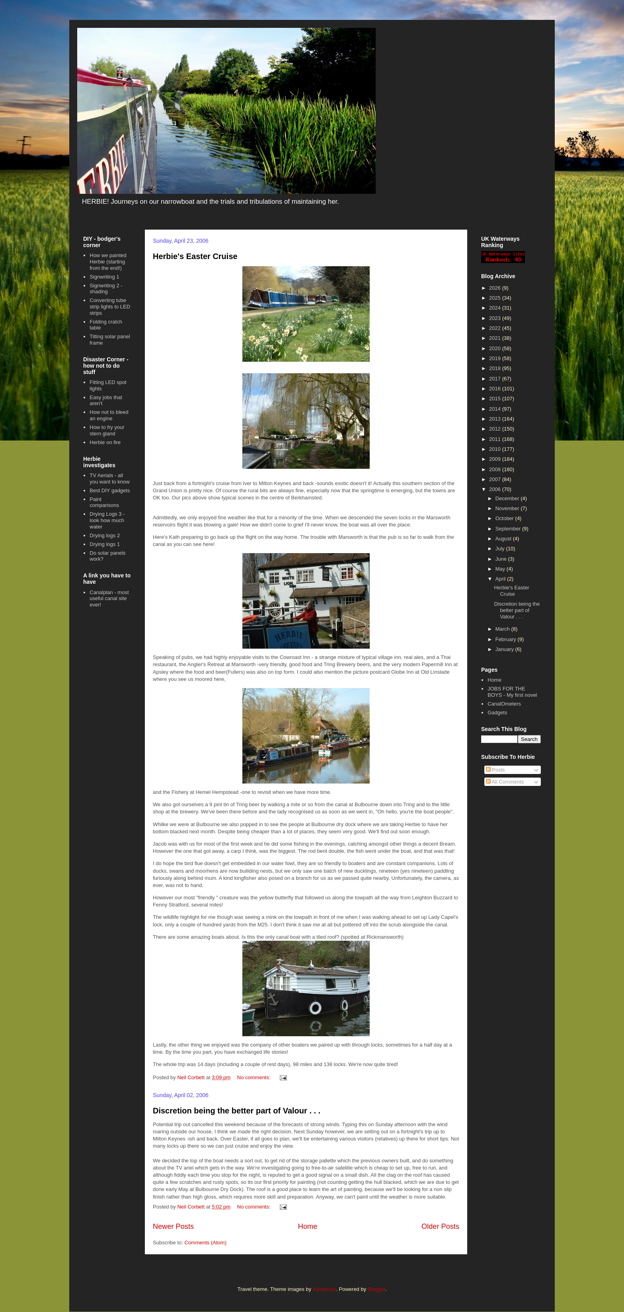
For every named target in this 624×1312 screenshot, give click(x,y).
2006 (495, 489)
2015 (495, 399)
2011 (495, 439)
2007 (495, 479)
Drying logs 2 (105, 535)
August (504, 539)
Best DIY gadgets (110, 490)
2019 (495, 358)
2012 (495, 429)
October (505, 518)
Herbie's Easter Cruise (195, 256)
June (501, 559)
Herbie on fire (105, 442)
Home (308, 1226)
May (501, 569)
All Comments (505, 782)
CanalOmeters (504, 704)
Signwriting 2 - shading (106, 289)
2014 (495, 409)
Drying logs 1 (105, 544)
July (500, 549)
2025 (495, 298)
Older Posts (440, 1226)
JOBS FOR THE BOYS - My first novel (512, 692)
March (503, 629)
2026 (495, 288)
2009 (495, 459)
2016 (495, 389)
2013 (495, 419)
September (508, 529)
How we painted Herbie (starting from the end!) (108, 261)
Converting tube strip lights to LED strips (110, 306)
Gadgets (497, 712)
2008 (495, 469)
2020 (495, 348)
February (506, 639)
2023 (495, 318)
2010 (495, 449)
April (501, 579)
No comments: (254, 1077)
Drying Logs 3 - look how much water (107, 520)
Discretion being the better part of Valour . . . (236, 1110)
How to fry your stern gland (107, 430)
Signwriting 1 (104, 277)
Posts (495, 770)
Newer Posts (173, 1226)
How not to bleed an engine (109, 415)
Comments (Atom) (205, 1243)
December (508, 498)
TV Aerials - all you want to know (109, 478)
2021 (495, 338)
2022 (495, 328)
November (508, 508)
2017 (495, 379)
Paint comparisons (104, 502)
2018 (495, 368)
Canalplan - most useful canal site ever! (109, 598)
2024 (495, 308)
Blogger (376, 1289)
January (505, 649)
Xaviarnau (324, 1289)
